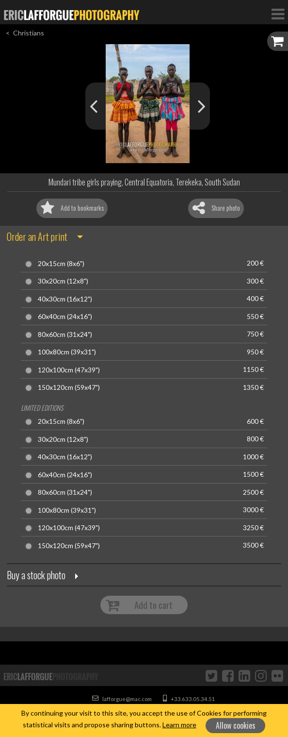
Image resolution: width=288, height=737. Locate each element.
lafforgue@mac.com (122, 699)
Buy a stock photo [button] (36, 575)
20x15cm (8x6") (61, 264)
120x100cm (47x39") (69, 370)
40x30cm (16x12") (65, 299)
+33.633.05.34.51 (189, 699)
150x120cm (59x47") (69, 387)
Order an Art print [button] (37, 236)
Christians (28, 33)
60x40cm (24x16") (65, 316)
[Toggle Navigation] (278, 13)
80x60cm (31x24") (65, 334)
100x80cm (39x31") (67, 352)
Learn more (179, 724)
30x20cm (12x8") (63, 281)
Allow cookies (236, 725)
